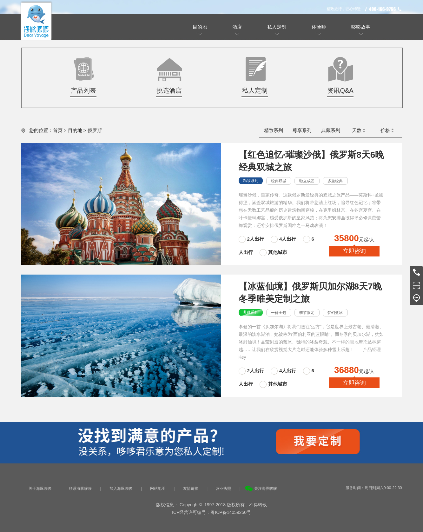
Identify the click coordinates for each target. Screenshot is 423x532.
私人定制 (276, 27)
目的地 (200, 27)
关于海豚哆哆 (40, 488)
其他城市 (277, 252)
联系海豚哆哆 (80, 488)
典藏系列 (330, 130)
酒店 (237, 27)
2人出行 (256, 239)
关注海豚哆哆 (265, 488)
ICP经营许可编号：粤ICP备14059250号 (211, 512)
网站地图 (157, 488)
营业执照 (223, 488)
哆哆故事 (360, 27)
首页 (58, 130)
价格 (385, 130)
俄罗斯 (95, 130)
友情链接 (190, 488)
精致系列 (273, 130)
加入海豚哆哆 (120, 488)
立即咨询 (354, 251)
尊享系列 (302, 130)
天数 (356, 130)
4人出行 (287, 239)
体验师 (319, 27)
